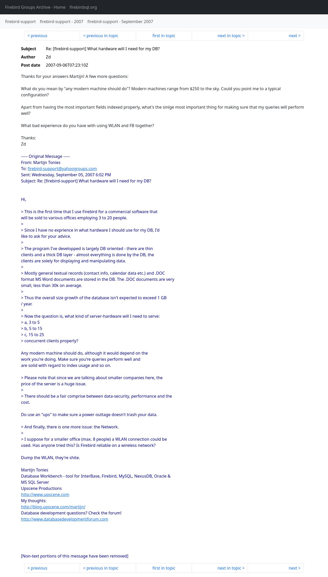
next (293, 35)
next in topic (229, 35)
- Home (35, 7)
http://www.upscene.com (45, 494)
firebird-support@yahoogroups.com (62, 168)
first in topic (163, 35)
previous (39, 35)
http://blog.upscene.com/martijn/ (53, 507)
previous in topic (102, 35)
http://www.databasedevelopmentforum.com (64, 519)
